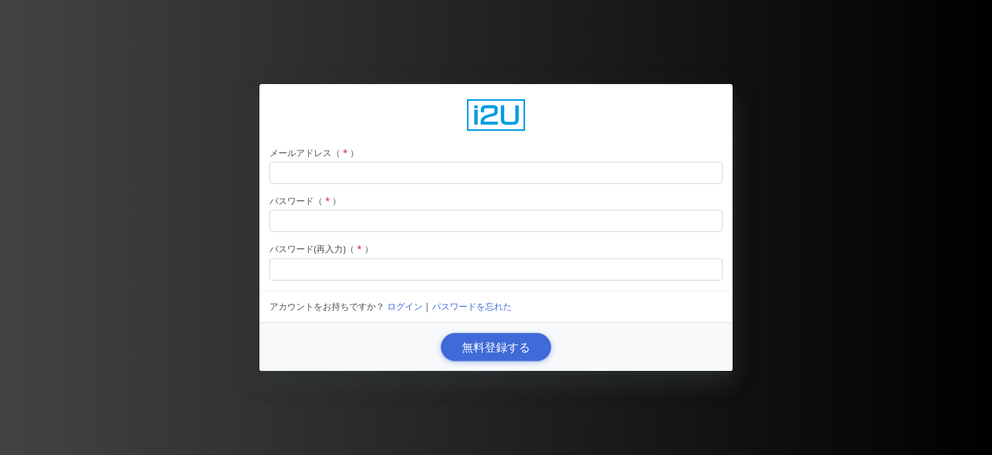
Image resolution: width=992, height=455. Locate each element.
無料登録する (496, 347)
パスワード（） (305, 201)
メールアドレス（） (314, 153)
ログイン (405, 306)
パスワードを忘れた (472, 306)
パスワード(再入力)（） (321, 249)
